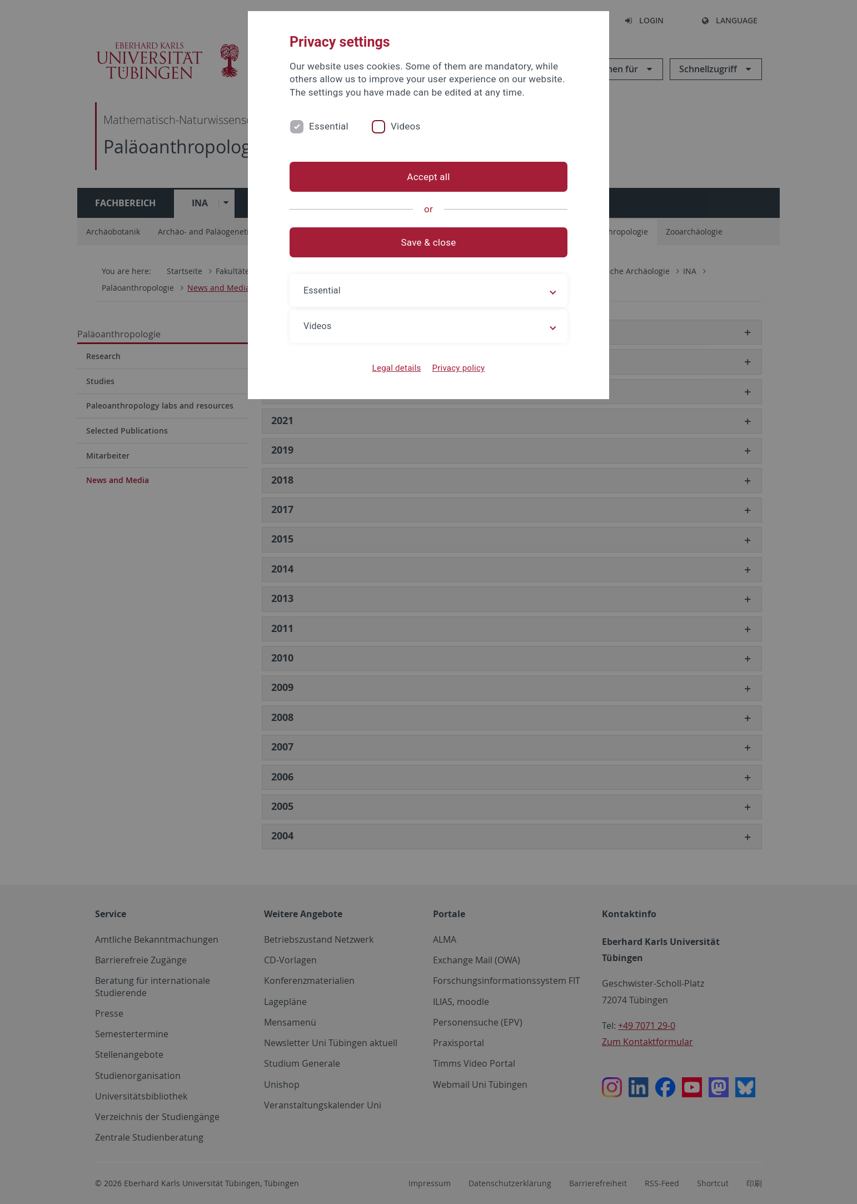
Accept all (428, 176)
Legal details (396, 368)
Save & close (428, 242)
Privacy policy (458, 368)
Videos (406, 126)
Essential (328, 126)
